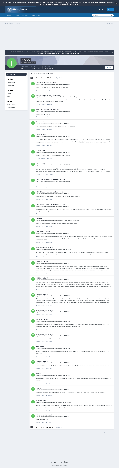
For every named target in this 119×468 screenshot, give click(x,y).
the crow (38, 373)
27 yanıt (49, 117)
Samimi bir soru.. (41, 134)
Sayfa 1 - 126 (59, 77)
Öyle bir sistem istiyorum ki (44, 415)
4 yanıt (49, 104)
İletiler (8, 96)
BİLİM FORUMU (67, 402)
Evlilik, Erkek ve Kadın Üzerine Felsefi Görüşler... (51, 179)
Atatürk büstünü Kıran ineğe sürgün (47, 109)
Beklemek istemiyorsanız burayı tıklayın (48, 95)
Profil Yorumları (11, 82)
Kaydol (110, 9)
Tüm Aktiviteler (11, 74)
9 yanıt (48, 422)
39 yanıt (49, 383)
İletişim (66, 462)
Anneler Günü (40, 150)
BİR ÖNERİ (39, 219)
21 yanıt (49, 226)
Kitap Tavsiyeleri (41, 163)
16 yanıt (49, 242)
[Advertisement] (35, 38)
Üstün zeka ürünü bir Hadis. (44, 247)
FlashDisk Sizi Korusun (43, 231)
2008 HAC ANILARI (42, 262)
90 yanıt (49, 257)
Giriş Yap (102, 9)
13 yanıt (49, 129)
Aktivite (17, 15)
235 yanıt (49, 174)
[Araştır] (101, 15)
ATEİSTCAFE (66, 84)
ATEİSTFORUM (67, 249)
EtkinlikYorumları (11, 107)
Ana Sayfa (9, 15)
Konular (9, 93)
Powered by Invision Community (59, 465)
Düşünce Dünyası (35, 15)
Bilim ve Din (25, 15)
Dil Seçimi (54, 462)
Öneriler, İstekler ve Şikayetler (71, 96)
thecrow (42, 84)
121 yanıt (49, 273)
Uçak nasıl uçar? (41, 400)
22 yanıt (49, 145)
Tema (61, 462)
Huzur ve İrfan (40, 122)
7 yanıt (49, 90)
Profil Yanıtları (10, 85)
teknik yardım (40, 347)
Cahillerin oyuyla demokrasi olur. (46, 82)
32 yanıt (49, 410)
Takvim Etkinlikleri (11, 104)
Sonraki (48, 77)
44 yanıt (49, 187)
